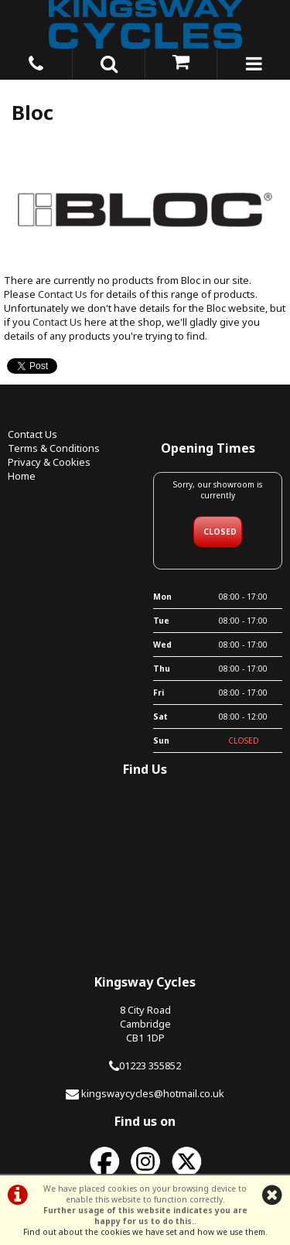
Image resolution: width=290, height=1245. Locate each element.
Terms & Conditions (54, 448)
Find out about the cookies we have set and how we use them (144, 1231)
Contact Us (62, 294)
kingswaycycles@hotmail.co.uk (152, 1093)
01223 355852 (150, 1065)
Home (22, 476)
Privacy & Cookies (49, 462)
